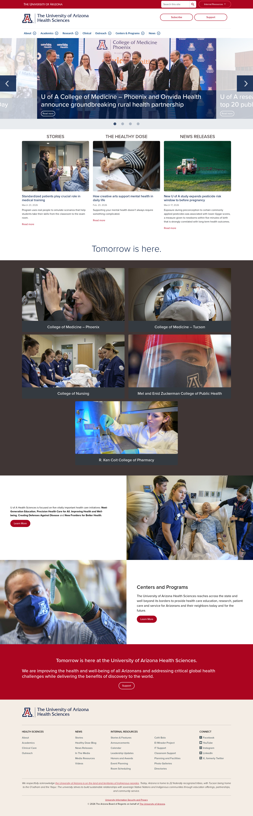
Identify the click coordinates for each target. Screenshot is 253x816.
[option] (126, 78)
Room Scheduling (121, 768)
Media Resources (85, 758)
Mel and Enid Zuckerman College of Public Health (180, 393)
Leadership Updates (122, 753)
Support (210, 17)
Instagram (208, 748)
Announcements (120, 742)
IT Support (160, 748)
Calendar (116, 748)
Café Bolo (160, 737)
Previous (8, 83)
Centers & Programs (128, 33)
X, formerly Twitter (213, 758)
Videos (79, 763)
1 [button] (116, 125)
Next (245, 83)
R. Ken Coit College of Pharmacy (126, 460)
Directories (160, 768)
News (152, 33)
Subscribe (176, 17)
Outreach (100, 33)
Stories (79, 737)
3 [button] (132, 125)
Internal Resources (214, 4)
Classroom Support (165, 753)
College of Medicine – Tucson (180, 327)
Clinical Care (29, 748)
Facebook (208, 737)
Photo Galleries (163, 763)
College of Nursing (73, 393)
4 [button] (139, 125)
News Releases (197, 136)
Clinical (87, 33)
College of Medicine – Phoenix (73, 327)
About (27, 33)
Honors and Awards (122, 758)
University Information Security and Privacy (126, 800)
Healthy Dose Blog (85, 742)
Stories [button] (55, 136)
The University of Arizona (152, 804)
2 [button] (124, 125)
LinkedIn (208, 753)
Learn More (20, 523)
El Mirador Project (164, 742)
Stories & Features (121, 737)
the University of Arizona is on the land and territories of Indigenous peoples (97, 783)
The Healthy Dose (126, 136)
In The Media (82, 753)
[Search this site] (175, 4)
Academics (46, 33)
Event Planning (119, 763)
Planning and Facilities (167, 758)
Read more (48, 113)
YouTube (208, 742)
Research (68, 33)
